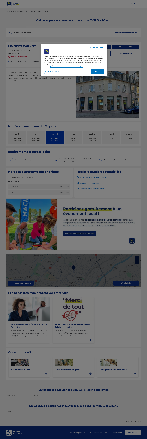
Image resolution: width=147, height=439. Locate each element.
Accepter (97, 71)
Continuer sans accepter (96, 48)
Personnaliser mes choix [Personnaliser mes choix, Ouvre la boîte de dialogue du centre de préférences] (52, 71)
